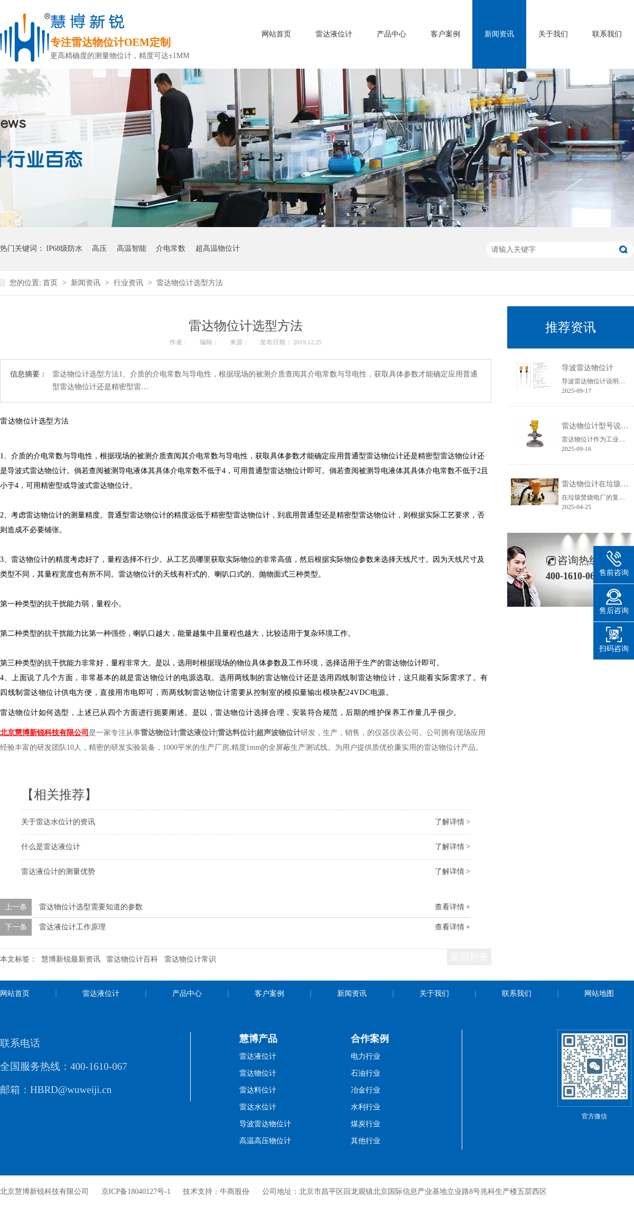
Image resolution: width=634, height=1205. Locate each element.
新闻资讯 (499, 34)
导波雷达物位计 (587, 368)
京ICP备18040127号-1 (136, 1191)
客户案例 (445, 34)
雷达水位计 (257, 1107)
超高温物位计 (217, 248)
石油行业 (365, 1073)
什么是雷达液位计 (50, 847)
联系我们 (607, 34)
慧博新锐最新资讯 (70, 959)
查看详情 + (452, 907)
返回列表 (469, 957)
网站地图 (599, 993)
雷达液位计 (333, 34)
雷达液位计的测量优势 (58, 871)
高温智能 (131, 248)
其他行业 (365, 1141)
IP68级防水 (64, 248)
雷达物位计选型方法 (189, 283)
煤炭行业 (365, 1124)
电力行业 (365, 1056)
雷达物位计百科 (132, 959)
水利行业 (365, 1107)
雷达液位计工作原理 (72, 927)
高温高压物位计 (265, 1141)
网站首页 (276, 34)
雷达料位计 (257, 1090)
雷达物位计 (257, 1073)
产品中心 (391, 34)
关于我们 (553, 34)
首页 (51, 283)
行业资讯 (129, 283)
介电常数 (170, 248)
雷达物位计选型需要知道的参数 (91, 907)
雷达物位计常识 (190, 959)
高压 (99, 248)
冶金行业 (365, 1090)
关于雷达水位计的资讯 (58, 822)
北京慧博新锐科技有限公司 (44, 733)
